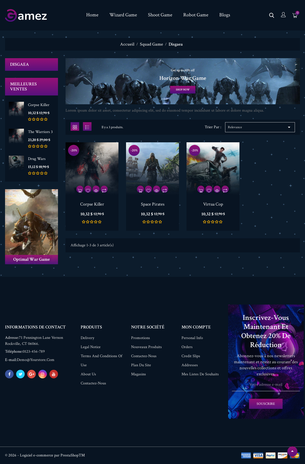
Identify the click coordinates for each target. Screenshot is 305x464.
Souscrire (266, 404)
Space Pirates (152, 204)
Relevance (260, 127)
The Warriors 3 (40, 132)
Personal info (192, 338)
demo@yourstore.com (35, 359)
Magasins (138, 374)
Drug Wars (37, 158)
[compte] (283, 15)
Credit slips (190, 356)
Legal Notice (91, 347)
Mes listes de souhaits (200, 374)
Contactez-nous (93, 383)
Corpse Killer (38, 105)
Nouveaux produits (146, 347)
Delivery (87, 338)
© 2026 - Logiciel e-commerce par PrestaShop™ (45, 455)
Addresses (189, 365)
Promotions (140, 338)
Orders (187, 347)
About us (88, 374)
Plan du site (141, 365)
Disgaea (19, 64)
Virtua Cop (213, 204)
